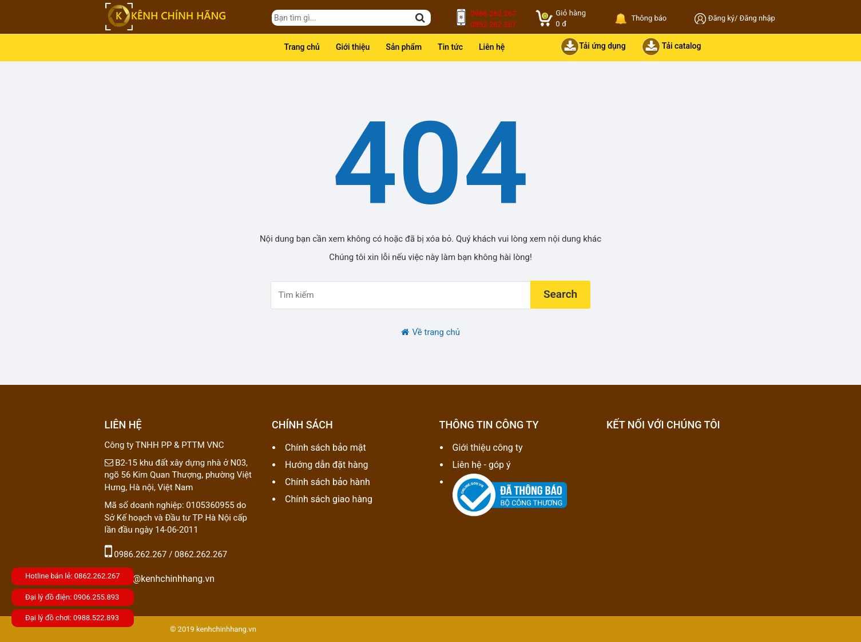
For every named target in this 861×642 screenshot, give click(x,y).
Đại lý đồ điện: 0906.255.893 (72, 597)
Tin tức (450, 47)
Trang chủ (302, 47)
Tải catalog (671, 47)
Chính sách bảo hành (327, 481)
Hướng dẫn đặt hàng (326, 464)
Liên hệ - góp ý (482, 464)
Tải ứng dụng (593, 47)
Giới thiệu (353, 47)
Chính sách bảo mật (325, 447)
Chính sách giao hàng (328, 499)
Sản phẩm (404, 47)
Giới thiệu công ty (488, 447)
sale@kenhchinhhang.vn (160, 578)
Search (560, 294)
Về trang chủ (430, 332)
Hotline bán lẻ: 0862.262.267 (72, 576)
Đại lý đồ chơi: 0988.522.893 (72, 617)
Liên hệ (492, 47)
